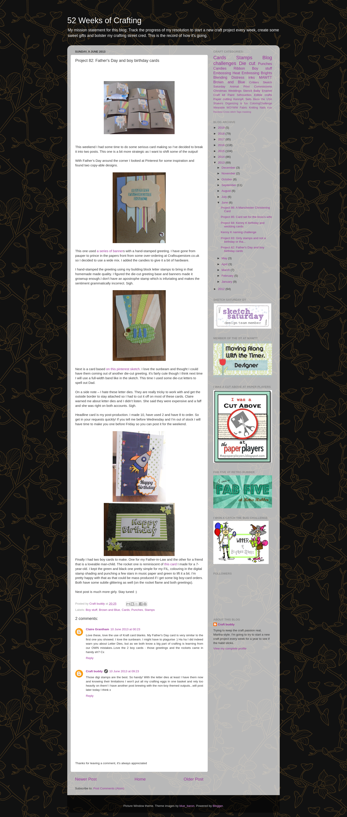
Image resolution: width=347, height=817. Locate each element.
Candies (219, 68)
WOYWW (232, 107)
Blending (220, 77)
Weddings (235, 90)
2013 (222, 162)
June (225, 202)
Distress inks (243, 77)
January (227, 281)
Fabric (243, 107)
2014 (222, 156)
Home (140, 779)
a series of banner (110, 251)
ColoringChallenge (261, 103)
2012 (222, 289)
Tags (238, 111)
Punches (137, 609)
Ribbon (239, 68)
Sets (248, 99)
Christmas (220, 90)
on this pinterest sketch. (123, 369)
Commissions (263, 86)
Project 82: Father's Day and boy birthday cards (242, 249)
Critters (254, 82)
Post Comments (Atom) (108, 788)
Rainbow (218, 111)
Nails (263, 107)
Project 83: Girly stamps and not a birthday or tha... (243, 239)
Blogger (218, 805)
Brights (266, 73)
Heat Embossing (246, 73)
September (229, 185)
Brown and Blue (109, 609)
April (225, 264)
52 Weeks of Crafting (104, 20)
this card (170, 564)
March (226, 270)
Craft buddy (94, 671)
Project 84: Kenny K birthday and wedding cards (242, 224)
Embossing (222, 73)
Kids (269, 107)
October (227, 179)
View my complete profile (230, 648)
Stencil (247, 90)
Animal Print (239, 86)
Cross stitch (229, 111)
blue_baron (187, 805)
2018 (222, 133)
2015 (222, 151)
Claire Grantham (97, 629)
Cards (126, 609)
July (225, 196)
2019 (222, 127)
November (229, 173)
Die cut (247, 63)
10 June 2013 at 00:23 (125, 629)
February (228, 275)
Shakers (218, 103)
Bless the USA (262, 99)
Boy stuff (91, 609)
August (227, 190)
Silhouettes (244, 95)
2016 (222, 145)
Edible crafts (263, 95)
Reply (90, 658)
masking (246, 111)
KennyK (238, 99)
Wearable (219, 107)
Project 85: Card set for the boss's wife (246, 217)
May (225, 258)
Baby (257, 90)
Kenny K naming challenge (238, 232)
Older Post (193, 779)
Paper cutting (222, 99)
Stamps (150, 609)
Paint (230, 95)
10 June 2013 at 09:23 (124, 671)
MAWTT (265, 77)
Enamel (267, 90)
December (229, 167)
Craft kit (219, 95)
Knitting (253, 107)
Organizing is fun (236, 103)
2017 (222, 139)
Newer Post (86, 779)
